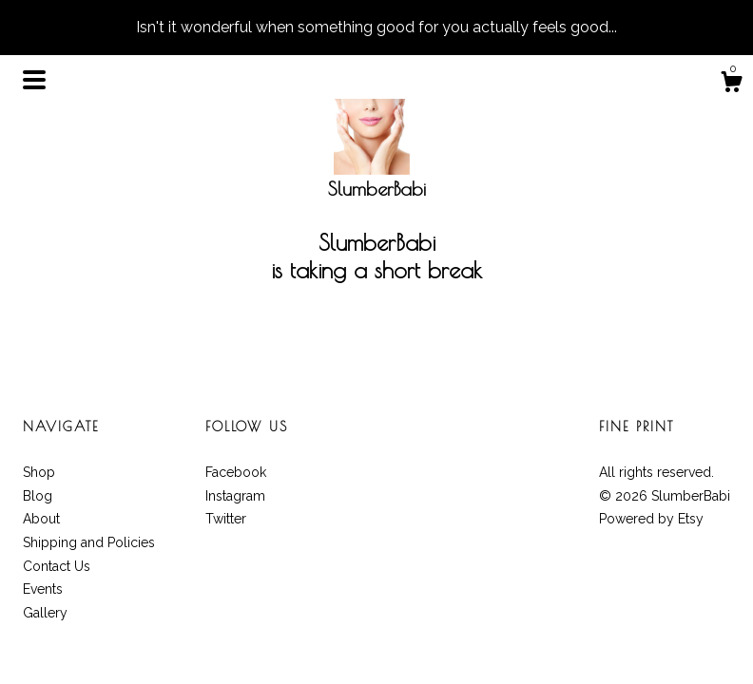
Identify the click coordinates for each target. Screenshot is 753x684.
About (41, 518)
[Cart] (731, 84)
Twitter (225, 518)
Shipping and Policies (89, 542)
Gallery (45, 612)
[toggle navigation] (34, 79)
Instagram (235, 496)
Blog (37, 496)
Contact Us (56, 566)
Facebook (235, 472)
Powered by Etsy (651, 518)
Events (43, 589)
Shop (39, 472)
